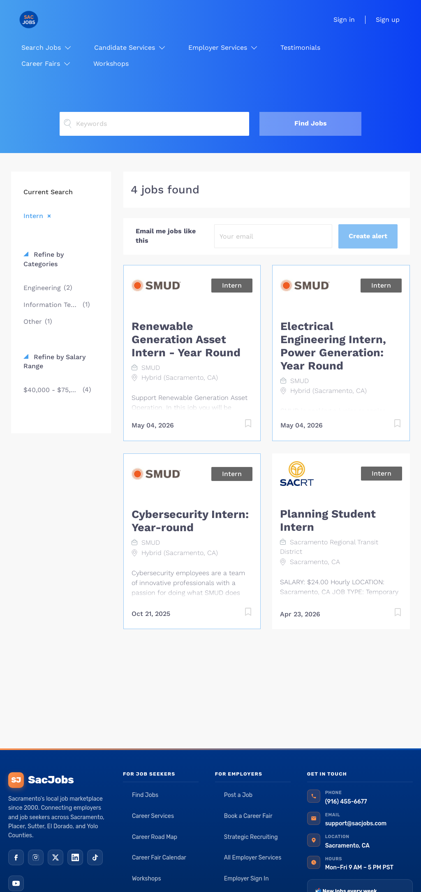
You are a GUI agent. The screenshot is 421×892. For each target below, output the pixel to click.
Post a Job (238, 795)
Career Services (153, 816)
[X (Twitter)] (55, 857)
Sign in (344, 19)
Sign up (388, 19)
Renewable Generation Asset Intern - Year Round (186, 339)
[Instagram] (36, 857)
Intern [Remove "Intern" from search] (33, 215)
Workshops (146, 878)
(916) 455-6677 (346, 801)
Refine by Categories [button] (43, 259)
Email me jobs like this (166, 235)
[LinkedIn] (75, 857)
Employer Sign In (246, 878)
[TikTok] (95, 857)
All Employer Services (253, 857)
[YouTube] (16, 883)
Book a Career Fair (248, 816)
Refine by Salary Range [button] (54, 361)
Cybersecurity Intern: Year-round (190, 521)
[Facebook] (16, 857)
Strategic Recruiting (251, 837)
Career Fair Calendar (159, 857)
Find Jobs (310, 123)
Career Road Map (154, 837)
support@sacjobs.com (355, 823)
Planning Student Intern (328, 520)
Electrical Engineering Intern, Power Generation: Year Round (333, 346)
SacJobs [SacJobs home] (41, 780)
